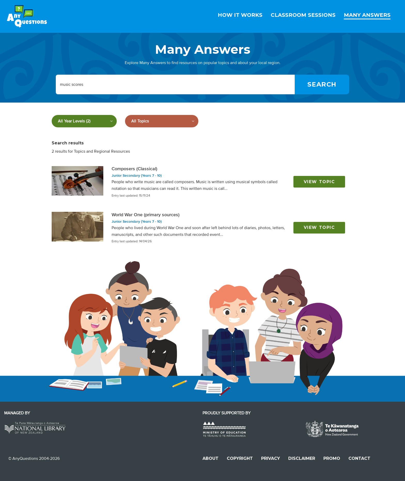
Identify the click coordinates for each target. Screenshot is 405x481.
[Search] (322, 84)
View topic (319, 181)
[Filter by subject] (161, 121)
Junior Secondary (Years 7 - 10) (137, 175)
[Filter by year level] (84, 121)
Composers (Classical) (134, 169)
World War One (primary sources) (146, 215)
